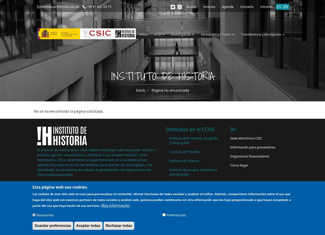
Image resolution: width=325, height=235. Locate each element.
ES (279, 6)
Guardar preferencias (53, 227)
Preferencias (176, 216)
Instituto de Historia (184, 161)
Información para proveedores (252, 147)
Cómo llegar (239, 165)
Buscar (191, 7)
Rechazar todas (119, 227)
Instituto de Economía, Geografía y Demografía (193, 140)
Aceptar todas (88, 227)
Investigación (182, 34)
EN (285, 6)
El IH (160, 34)
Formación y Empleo (217, 34)
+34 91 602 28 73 (98, 7)
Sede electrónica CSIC (246, 138)
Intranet (266, 7)
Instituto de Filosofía (184, 152)
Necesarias (45, 216)
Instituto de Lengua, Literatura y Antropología (193, 172)
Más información (115, 207)
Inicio (144, 34)
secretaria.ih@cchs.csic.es (60, 7)
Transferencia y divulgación (262, 34)
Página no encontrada (170, 90)
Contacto (246, 7)
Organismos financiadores (249, 156)
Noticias (209, 7)
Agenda (228, 7)
